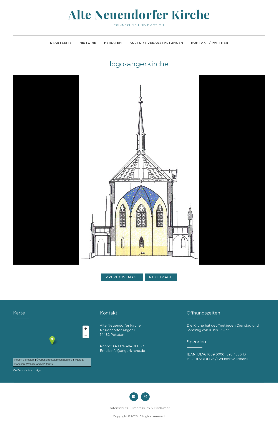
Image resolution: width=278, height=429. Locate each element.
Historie (87, 43)
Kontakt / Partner (209, 43)
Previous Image (122, 277)
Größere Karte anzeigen (28, 370)
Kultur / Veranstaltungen (156, 43)
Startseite (61, 43)
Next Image (160, 277)
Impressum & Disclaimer (151, 408)
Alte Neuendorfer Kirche (139, 14)
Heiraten (113, 43)
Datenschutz (118, 408)
